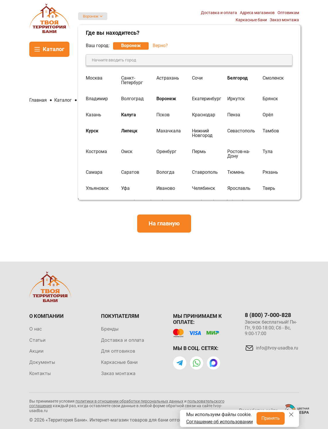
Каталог (53, 49)
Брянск (270, 98)
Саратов (130, 172)
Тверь (269, 188)
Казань (93, 115)
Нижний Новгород (202, 133)
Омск (127, 151)
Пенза (233, 115)
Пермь (199, 151)
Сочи (197, 78)
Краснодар (203, 115)
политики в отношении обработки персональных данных (129, 401)
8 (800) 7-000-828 (268, 315)
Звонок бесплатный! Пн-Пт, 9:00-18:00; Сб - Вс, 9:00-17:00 (271, 327)
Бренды (110, 329)
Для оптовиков (118, 351)
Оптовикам (288, 12)
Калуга (128, 115)
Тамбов (271, 131)
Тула (268, 151)
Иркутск (236, 98)
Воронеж (90, 16)
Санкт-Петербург (132, 80)
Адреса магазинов (257, 12)
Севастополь (241, 131)
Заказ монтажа (284, 20)
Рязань (270, 172)
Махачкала (168, 131)
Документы (42, 362)
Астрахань (167, 78)
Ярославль (239, 188)
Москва (94, 78)
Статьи (37, 340)
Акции (36, 351)
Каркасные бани (251, 20)
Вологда (165, 172)
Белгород (237, 78)
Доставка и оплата (219, 12)
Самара (94, 172)
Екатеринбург (206, 98)
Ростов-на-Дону (238, 154)
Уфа (125, 188)
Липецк (129, 131)
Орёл (268, 115)
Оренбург (166, 151)
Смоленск (273, 78)
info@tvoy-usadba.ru (277, 348)
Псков (163, 115)
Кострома (96, 151)
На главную (164, 223)
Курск (92, 131)
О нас (35, 329)
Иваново (165, 188)
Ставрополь (205, 172)
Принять (270, 418)
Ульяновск (97, 188)
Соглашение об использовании (219, 421)
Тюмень (235, 172)
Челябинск (203, 188)
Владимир (97, 98)
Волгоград (132, 98)
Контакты (40, 373)
